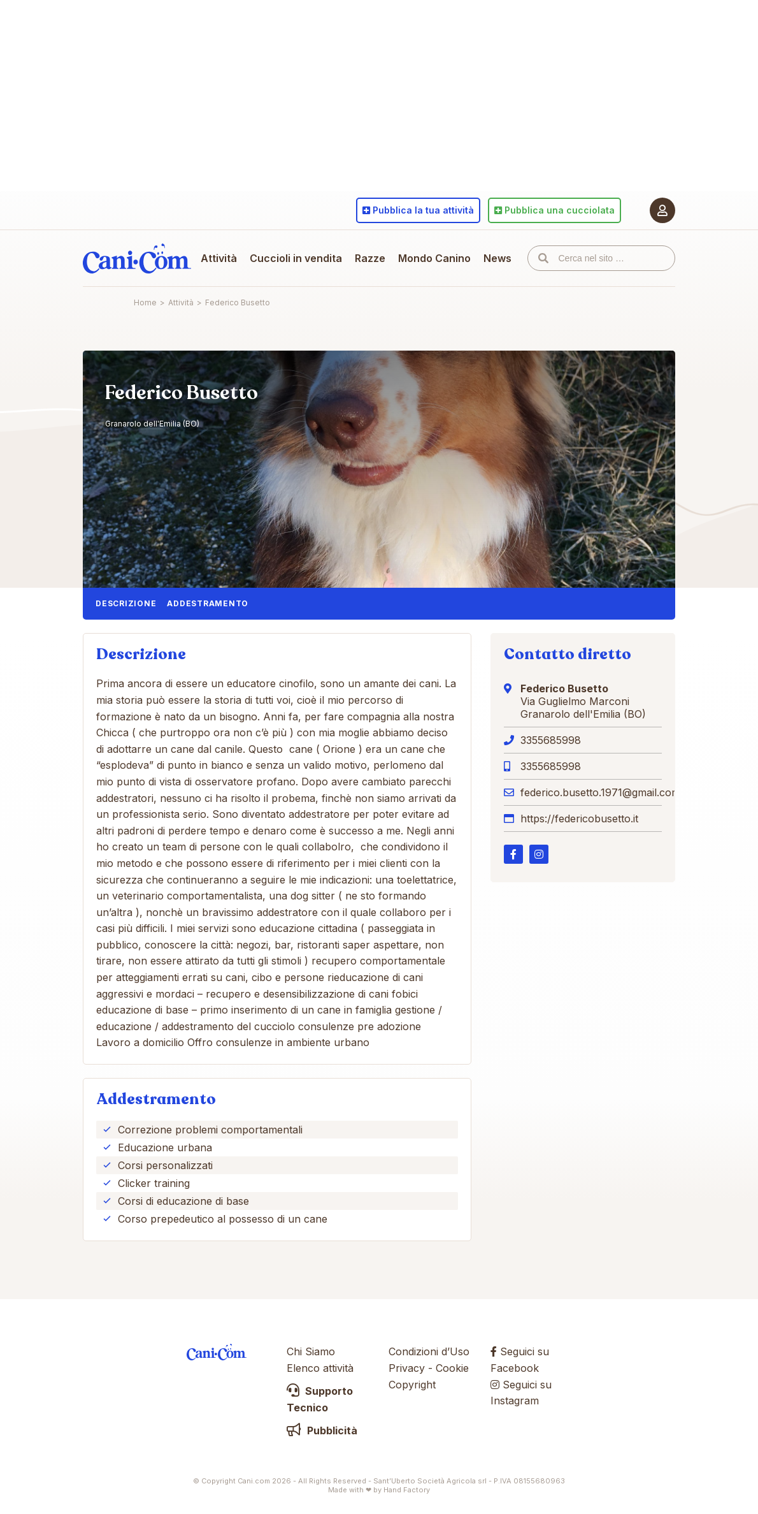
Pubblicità (322, 1430)
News (497, 258)
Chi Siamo (311, 1351)
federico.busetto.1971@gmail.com (600, 792)
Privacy (407, 1368)
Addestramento (207, 603)
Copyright (412, 1384)
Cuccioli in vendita (296, 258)
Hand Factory (406, 1489)
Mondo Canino (434, 258)
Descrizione (126, 603)
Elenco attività (320, 1368)
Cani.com (137, 258)
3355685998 (550, 740)
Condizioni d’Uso (429, 1351)
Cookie (452, 1368)
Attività (219, 258)
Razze (370, 258)
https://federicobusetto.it (579, 818)
